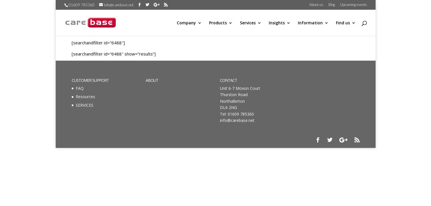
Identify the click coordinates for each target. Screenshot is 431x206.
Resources (85, 96)
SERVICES (84, 105)
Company (186, 23)
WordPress (156, 140)
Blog (331, 5)
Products (218, 23)
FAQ (80, 88)
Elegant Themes (107, 140)
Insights (277, 23)
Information (310, 23)
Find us (343, 23)
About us (316, 5)
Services (248, 23)
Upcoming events (353, 5)
